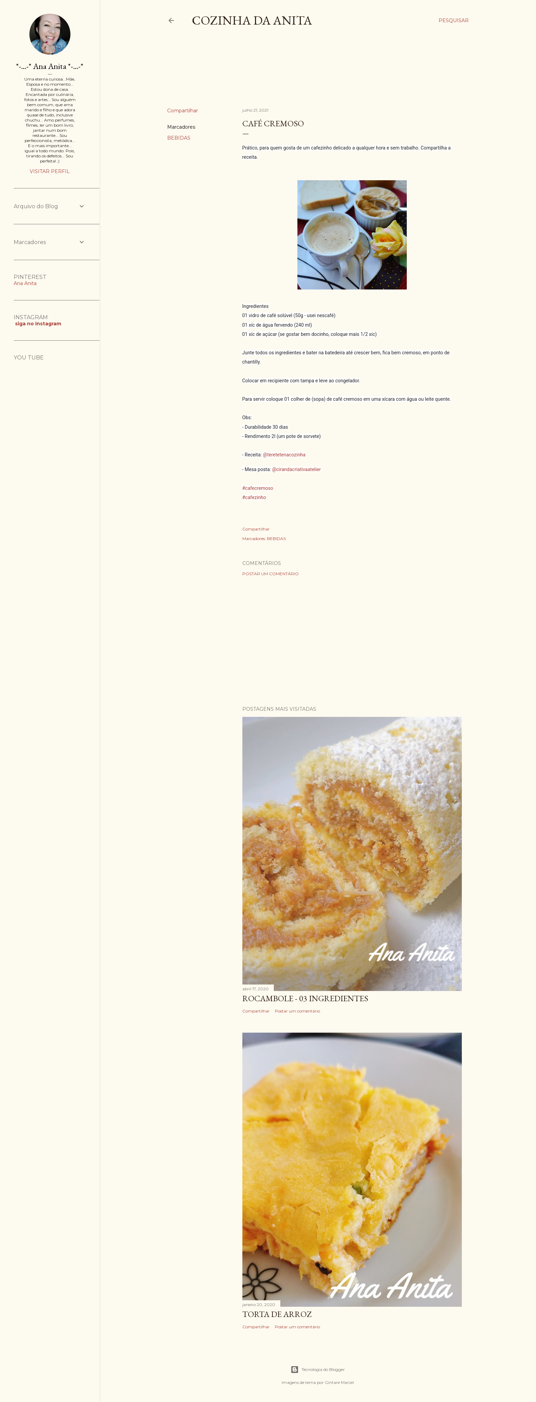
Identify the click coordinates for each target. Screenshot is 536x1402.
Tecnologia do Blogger (318, 1369)
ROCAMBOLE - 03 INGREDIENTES (305, 998)
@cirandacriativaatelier (296, 469)
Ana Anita (25, 283)
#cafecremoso (257, 488)
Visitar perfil (50, 171)
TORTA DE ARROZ (276, 1314)
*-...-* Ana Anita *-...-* (49, 66)
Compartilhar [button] (182, 111)
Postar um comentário (270, 573)
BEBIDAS (178, 138)
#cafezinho (254, 497)
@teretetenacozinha (284, 454)
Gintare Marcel (339, 1382)
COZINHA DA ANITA (252, 20)
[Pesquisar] (454, 20)
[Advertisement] (291, 73)
